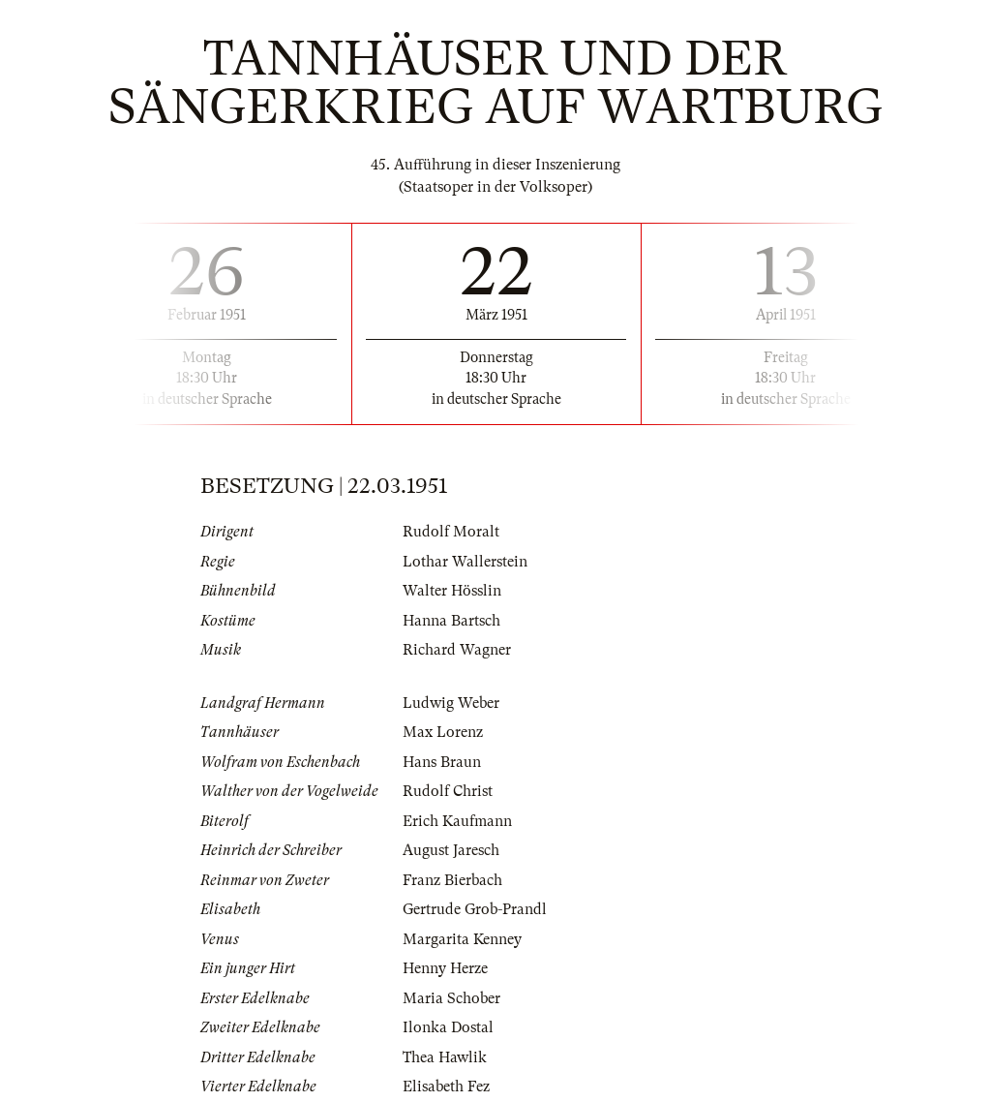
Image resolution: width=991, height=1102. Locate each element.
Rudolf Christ (448, 791)
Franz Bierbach (452, 880)
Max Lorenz (443, 732)
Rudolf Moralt (451, 531)
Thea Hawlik (445, 1057)
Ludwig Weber (451, 703)
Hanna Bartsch (451, 620)
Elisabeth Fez (446, 1086)
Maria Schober (451, 998)
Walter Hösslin (452, 590)
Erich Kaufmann (457, 821)
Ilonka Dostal (448, 1027)
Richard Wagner (457, 649)
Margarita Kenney (462, 939)
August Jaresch (451, 850)
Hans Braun (442, 762)
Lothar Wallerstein (465, 561)
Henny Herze (445, 968)
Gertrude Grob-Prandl (475, 909)
